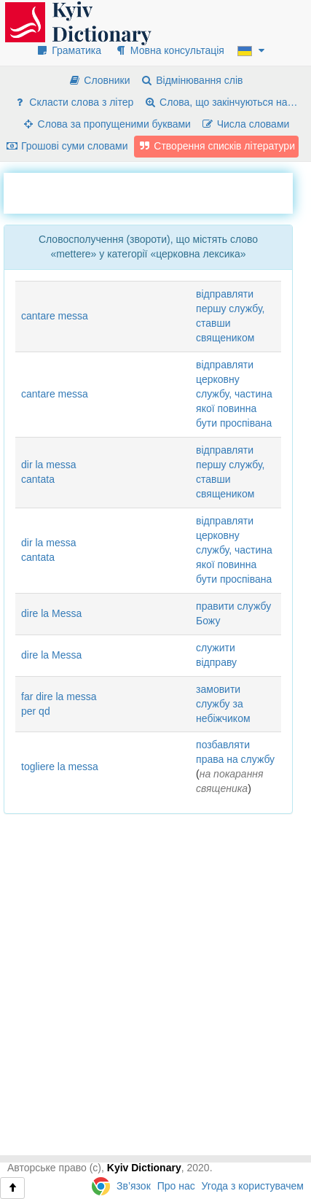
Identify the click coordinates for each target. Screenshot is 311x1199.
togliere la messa (59, 766)
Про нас (176, 1186)
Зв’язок (134, 1186)
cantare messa (54, 316)
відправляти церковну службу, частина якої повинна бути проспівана (234, 394)
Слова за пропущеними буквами (106, 124)
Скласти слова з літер (73, 102)
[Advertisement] (157, 191)
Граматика (68, 50)
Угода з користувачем (253, 1186)
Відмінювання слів (191, 80)
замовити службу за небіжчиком (223, 703)
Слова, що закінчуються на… (220, 102)
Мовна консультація (169, 50)
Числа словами (245, 124)
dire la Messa (51, 613)
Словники (99, 80)
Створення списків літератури (216, 146)
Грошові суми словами (66, 146)
